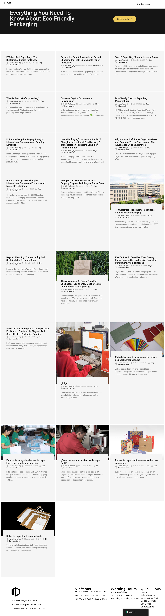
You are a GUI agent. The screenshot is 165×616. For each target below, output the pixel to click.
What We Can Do (149, 598)
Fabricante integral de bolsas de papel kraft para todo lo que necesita (25, 461)
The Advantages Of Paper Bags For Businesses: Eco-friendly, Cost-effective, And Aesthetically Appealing (81, 284)
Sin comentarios (14, 65)
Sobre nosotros (148, 595)
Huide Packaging (15, 63)
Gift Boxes (146, 604)
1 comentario (67, 68)
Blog (40, 63)
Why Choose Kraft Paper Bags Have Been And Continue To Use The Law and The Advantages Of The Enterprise (136, 142)
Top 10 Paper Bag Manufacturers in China (136, 57)
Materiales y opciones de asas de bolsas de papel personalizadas (136, 358)
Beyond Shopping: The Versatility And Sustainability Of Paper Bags (25, 258)
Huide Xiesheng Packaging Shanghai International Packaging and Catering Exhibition (25, 142)
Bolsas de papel (149, 601)
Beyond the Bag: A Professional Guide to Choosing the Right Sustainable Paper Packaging (81, 60)
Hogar (144, 592)
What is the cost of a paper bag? (22, 98)
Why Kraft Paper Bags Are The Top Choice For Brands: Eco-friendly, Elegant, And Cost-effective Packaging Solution (27, 331)
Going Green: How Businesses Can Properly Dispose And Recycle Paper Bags (82, 182)
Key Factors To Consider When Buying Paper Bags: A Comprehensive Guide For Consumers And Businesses (136, 260)
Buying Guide (97, 66)
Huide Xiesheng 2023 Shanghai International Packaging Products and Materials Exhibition (25, 183)
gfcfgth (64, 383)
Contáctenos (147, 607)
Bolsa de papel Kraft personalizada (24, 536)
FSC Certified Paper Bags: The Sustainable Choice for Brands (21, 58)
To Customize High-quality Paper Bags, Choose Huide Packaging (135, 211)
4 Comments (122, 106)
